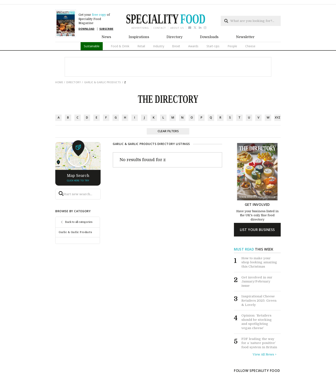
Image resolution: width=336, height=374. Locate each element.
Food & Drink (120, 46)
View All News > (264, 354)
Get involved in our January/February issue (256, 281)
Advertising (140, 27)
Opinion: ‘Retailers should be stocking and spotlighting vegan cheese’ (256, 322)
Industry (158, 46)
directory (73, 82)
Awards (193, 46)
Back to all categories (79, 222)
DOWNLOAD (86, 29)
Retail (141, 46)
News (106, 37)
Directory (174, 37)
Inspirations (139, 37)
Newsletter (245, 37)
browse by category (73, 211)
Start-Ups (212, 46)
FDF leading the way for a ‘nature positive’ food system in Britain (259, 343)
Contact (159, 27)
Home (59, 82)
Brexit (176, 46)
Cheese (250, 46)
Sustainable (92, 46)
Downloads (209, 37)
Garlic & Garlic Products (102, 82)
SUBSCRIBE (106, 29)
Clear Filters (168, 131)
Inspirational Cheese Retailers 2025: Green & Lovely (258, 300)
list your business (257, 229)
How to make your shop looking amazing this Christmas (259, 262)
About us (177, 27)
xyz (277, 117)
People (232, 46)
